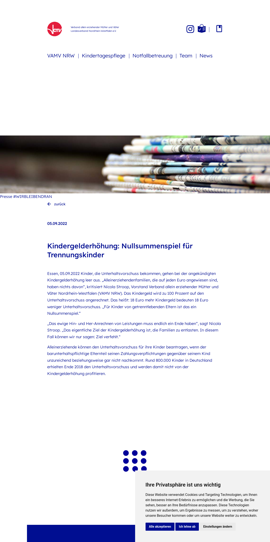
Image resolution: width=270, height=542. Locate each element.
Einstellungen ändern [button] (217, 526)
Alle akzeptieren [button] (160, 526)
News (206, 55)
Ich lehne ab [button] (187, 526)
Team (186, 55)
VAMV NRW (61, 55)
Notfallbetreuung (153, 55)
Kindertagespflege (104, 55)
